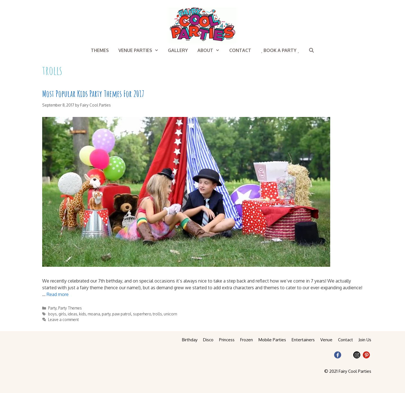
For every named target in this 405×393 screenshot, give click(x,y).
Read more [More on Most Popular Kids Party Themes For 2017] (58, 294)
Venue (326, 339)
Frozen (246, 339)
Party (52, 308)
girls (62, 313)
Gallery (178, 50)
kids (82, 313)
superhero (142, 313)
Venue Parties (140, 50)
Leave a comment (63, 319)
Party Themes (70, 308)
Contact (240, 50)
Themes (100, 50)
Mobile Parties (272, 339)
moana (94, 313)
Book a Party (280, 50)
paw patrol (121, 313)
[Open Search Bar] (311, 50)
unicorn (170, 313)
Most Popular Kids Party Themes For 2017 (93, 93)
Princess (227, 339)
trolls (157, 313)
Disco (208, 339)
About (210, 50)
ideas (72, 313)
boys (52, 313)
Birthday (189, 339)
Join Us (365, 339)
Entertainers (303, 339)
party (106, 313)
